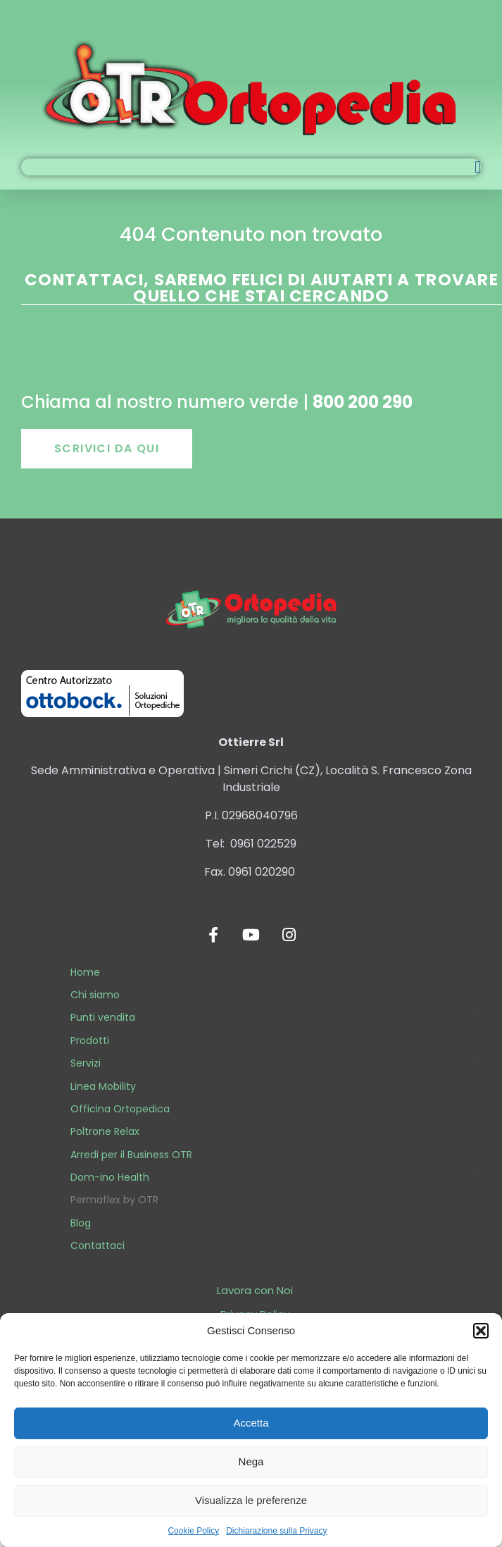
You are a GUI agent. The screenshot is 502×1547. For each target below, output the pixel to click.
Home (85, 972)
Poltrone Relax (104, 1131)
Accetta (250, 1423)
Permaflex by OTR (114, 1200)
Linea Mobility (103, 1086)
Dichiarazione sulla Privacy (276, 1531)
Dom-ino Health (109, 1177)
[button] (481, 1331)
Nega (251, 1461)
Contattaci (97, 1245)
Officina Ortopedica (120, 1109)
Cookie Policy (193, 1531)
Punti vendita (102, 1017)
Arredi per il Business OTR (131, 1155)
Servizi (85, 1063)
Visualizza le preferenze (251, 1500)
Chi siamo (95, 995)
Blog (80, 1223)
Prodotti (89, 1040)
